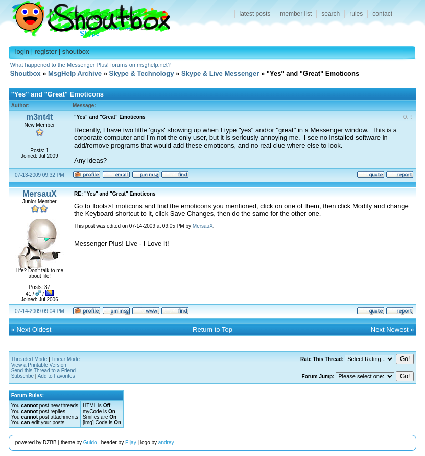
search (330, 13)
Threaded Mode (29, 359)
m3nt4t (39, 117)
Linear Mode (65, 359)
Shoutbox (85, 16)
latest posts (255, 13)
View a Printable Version (38, 365)
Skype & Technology (141, 73)
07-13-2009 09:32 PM (39, 175)
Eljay (130, 442)
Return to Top (212, 329)
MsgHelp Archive (75, 73)
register (46, 51)
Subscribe (22, 376)
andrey (166, 442)
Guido (90, 442)
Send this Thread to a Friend (43, 370)
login (22, 51)
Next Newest (390, 329)
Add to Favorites (56, 376)
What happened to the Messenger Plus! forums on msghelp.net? (90, 65)
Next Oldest (33, 329)
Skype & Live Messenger (220, 73)
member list (296, 13)
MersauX (39, 193)
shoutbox (75, 51)
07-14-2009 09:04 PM (39, 311)
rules (356, 13)
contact (382, 13)
